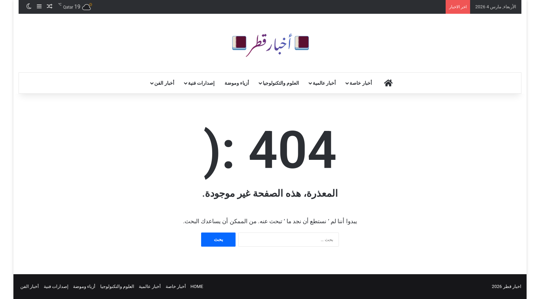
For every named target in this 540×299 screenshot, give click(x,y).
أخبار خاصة (361, 83)
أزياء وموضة (237, 83)
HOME (196, 286)
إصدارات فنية (201, 83)
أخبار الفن (164, 83)
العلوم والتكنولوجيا (281, 83)
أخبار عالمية (324, 83)
